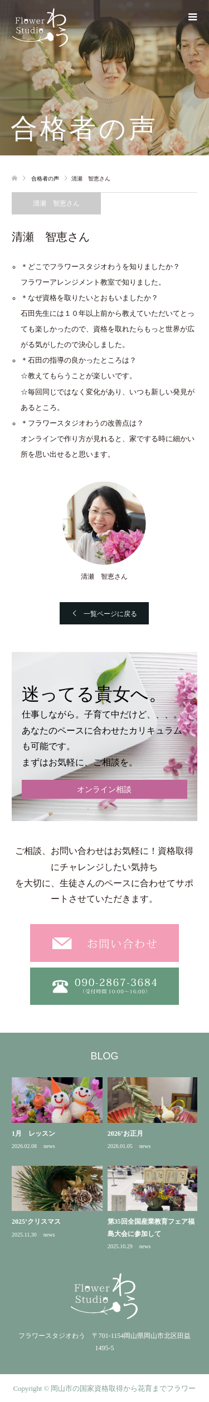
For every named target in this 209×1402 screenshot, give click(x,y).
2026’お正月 (125, 1133)
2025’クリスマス (36, 1221)
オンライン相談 (104, 789)
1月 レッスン (33, 1133)
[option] (107, 1164)
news (49, 1146)
